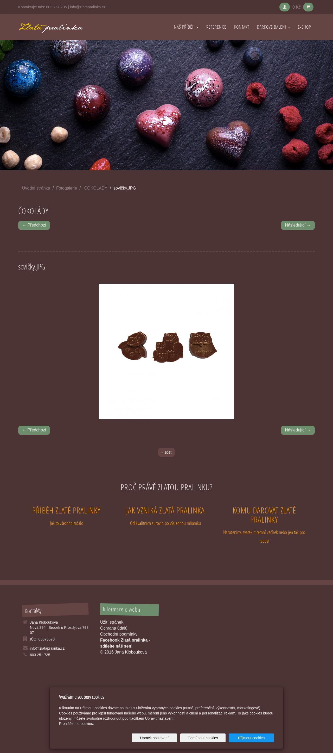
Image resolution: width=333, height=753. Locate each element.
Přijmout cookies (254, 738)
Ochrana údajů (113, 628)
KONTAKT (241, 27)
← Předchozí (34, 225)
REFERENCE (216, 27)
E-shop (304, 27)
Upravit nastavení (168, 738)
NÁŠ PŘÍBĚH (186, 27)
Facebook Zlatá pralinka (124, 640)
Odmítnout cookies (211, 738)
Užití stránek (111, 622)
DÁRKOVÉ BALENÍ (273, 27)
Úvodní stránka (36, 188)
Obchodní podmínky (118, 634)
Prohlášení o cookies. (76, 723)
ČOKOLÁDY (95, 188)
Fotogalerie (66, 188)
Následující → (298, 225)
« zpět (166, 452)
